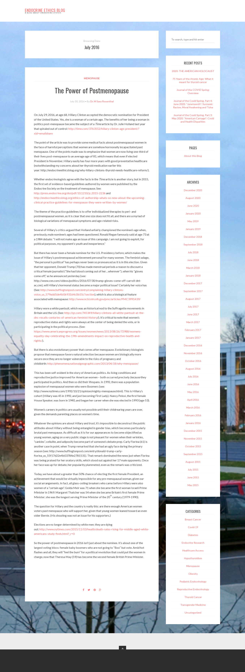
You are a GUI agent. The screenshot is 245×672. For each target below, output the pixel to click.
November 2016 (193, 353)
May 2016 (193, 391)
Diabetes (193, 534)
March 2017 (193, 322)
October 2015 (193, 446)
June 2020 (193, 205)
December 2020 (193, 190)
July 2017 (193, 306)
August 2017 (193, 298)
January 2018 (193, 275)
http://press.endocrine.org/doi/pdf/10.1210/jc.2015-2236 (70, 193)
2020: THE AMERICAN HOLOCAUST (193, 71)
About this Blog (193, 155)
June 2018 (193, 260)
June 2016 (193, 384)
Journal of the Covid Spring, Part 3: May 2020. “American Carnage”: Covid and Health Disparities (193, 118)
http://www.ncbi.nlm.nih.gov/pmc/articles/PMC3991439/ (105, 299)
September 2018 (193, 244)
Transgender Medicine (193, 604)
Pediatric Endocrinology (193, 581)
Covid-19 (193, 527)
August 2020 (193, 197)
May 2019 (193, 221)
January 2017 (193, 337)
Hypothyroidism (193, 558)
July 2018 (193, 252)
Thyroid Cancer (193, 597)
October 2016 (193, 360)
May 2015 (193, 485)
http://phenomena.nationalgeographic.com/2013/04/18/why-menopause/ (93, 363)
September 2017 (193, 291)
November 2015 (193, 438)
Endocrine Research (193, 542)
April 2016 (193, 399)
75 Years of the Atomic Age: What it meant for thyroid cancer (193, 80)
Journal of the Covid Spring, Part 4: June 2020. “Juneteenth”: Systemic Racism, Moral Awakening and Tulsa (193, 104)
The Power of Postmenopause (92, 90)
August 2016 (193, 368)
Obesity (193, 573)
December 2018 (193, 236)
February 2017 (193, 329)
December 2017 (193, 283)
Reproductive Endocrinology (193, 589)
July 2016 (193, 376)
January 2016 (193, 423)
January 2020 (193, 213)
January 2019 (193, 228)
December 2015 (193, 430)
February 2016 (193, 415)
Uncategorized (193, 612)
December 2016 (193, 345)
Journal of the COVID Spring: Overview (193, 91)
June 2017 (193, 314)
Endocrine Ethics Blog (45, 10)
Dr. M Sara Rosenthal (102, 101)
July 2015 (193, 469)
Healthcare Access (193, 550)
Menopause (92, 78)
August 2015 (193, 461)
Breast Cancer (193, 519)
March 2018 (193, 267)
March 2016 (193, 407)
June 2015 (193, 477)
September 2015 (193, 454)
